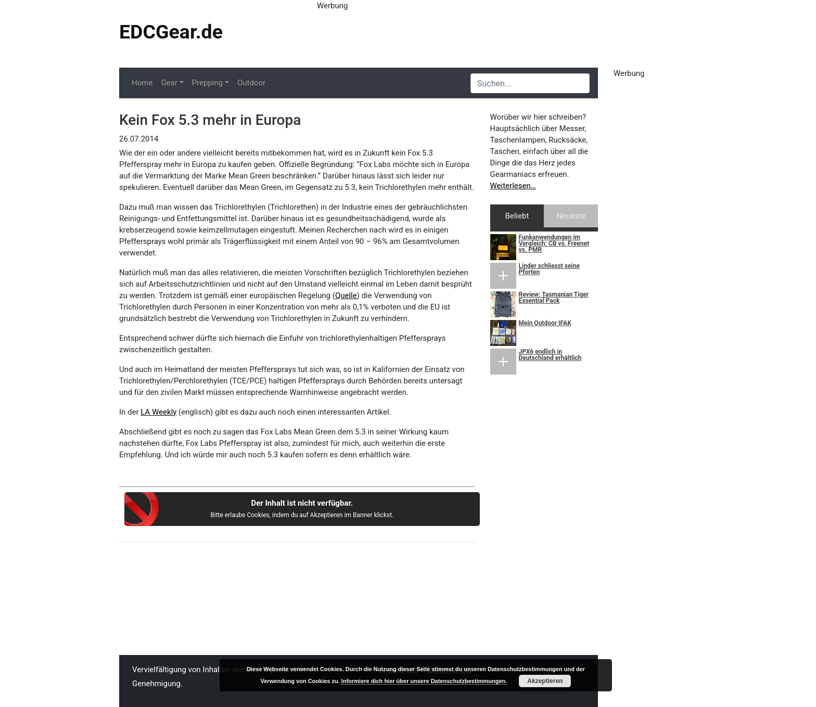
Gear (169, 82)
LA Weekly (158, 412)
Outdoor (251, 82)
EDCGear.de (171, 31)
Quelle (346, 295)
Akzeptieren (545, 681)
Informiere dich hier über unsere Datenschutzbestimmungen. (424, 681)
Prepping (207, 82)
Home (142, 82)
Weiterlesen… (513, 185)
